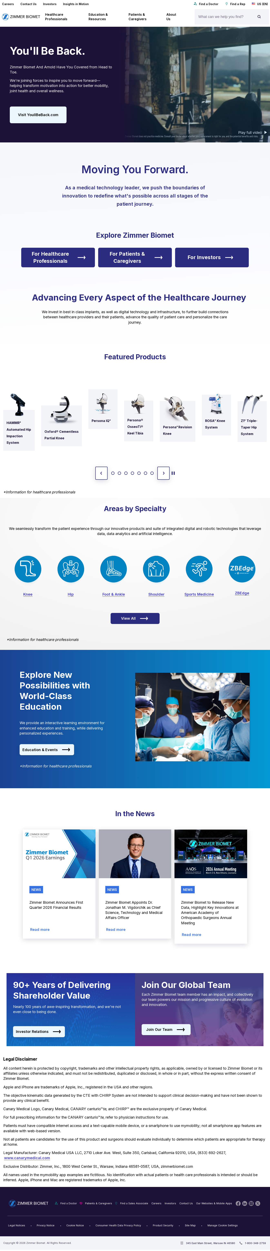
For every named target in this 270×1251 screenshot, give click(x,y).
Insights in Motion (76, 4)
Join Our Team (165, 1029)
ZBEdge (242, 593)
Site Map (190, 1225)
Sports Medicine (199, 594)
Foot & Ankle (113, 594)
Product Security (163, 1225)
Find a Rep (235, 4)
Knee (27, 594)
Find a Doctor (206, 4)
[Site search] (259, 16)
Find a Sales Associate (134, 1203)
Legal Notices (16, 1225)
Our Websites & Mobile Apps (214, 1203)
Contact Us (28, 4)
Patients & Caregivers (98, 1203)
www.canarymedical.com (27, 1158)
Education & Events (46, 749)
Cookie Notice (75, 1225)
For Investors (210, 257)
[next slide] (163, 473)
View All (134, 618)
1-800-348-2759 (255, 1243)
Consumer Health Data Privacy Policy (118, 1225)
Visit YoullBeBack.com (38, 115)
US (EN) (260, 4)
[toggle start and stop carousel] (173, 473)
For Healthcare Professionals (59, 257)
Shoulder (156, 594)
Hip (71, 594)
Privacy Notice (45, 1225)
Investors (50, 4)
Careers (8, 4)
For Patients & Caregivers (136, 257)
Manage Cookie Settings (223, 1225)
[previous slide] (101, 473)
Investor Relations (38, 1031)
